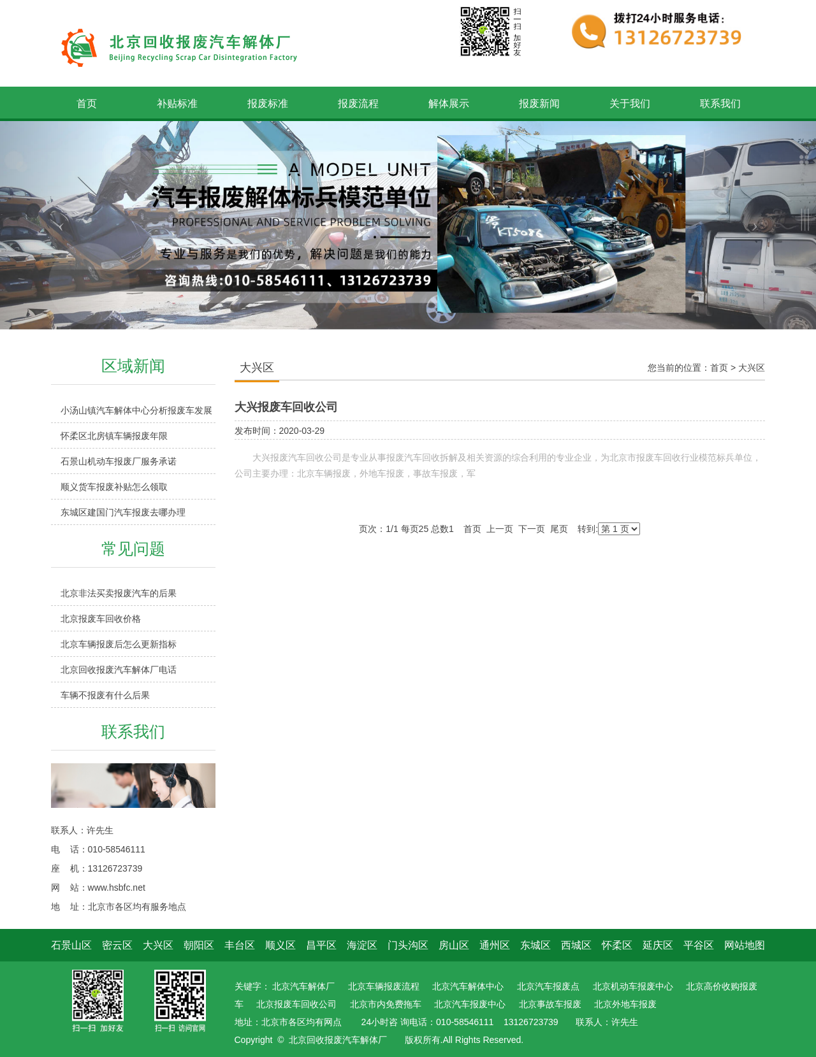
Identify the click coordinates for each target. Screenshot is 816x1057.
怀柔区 (617, 945)
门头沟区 (408, 945)
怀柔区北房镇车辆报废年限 (114, 436)
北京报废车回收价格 (101, 619)
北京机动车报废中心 (633, 986)
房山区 (454, 945)
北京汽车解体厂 (303, 986)
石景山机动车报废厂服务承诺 (119, 461)
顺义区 (280, 945)
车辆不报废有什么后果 (105, 695)
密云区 (117, 945)
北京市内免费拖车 (385, 1004)
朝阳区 (199, 945)
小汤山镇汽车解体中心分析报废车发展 (136, 410)
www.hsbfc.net (116, 887)
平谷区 (698, 945)
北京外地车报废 (625, 1004)
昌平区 (321, 945)
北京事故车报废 (550, 1004)
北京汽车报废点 (548, 986)
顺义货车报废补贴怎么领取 (114, 487)
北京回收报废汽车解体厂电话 (119, 670)
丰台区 (239, 945)
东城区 (535, 945)
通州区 (494, 945)
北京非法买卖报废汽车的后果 (119, 593)
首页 (719, 368)
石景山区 (71, 945)
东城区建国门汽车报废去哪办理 (123, 512)
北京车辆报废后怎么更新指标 (119, 644)
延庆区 (658, 945)
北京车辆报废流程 (383, 986)
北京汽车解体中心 (468, 986)
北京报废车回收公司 (296, 1004)
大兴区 (751, 368)
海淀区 (362, 945)
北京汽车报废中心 (470, 1004)
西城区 (576, 945)
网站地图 (744, 945)
